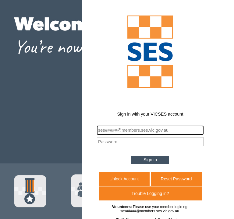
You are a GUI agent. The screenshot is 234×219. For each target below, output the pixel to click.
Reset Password (176, 178)
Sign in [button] (150, 159)
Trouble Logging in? (150, 193)
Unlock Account (124, 178)
